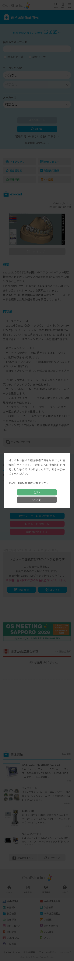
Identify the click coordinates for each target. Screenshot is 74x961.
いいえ (36, 499)
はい (37, 492)
